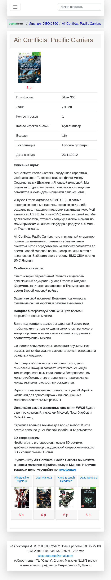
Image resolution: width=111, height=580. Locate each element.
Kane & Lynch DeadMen (66, 479)
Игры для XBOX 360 (43, 23)
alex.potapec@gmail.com (55, 556)
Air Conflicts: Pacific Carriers (81, 23)
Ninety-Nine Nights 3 (21, 479)
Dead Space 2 (88, 477)
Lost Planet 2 (44, 477)
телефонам (67, 469)
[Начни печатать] (79, 7)
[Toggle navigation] (15, 7)
